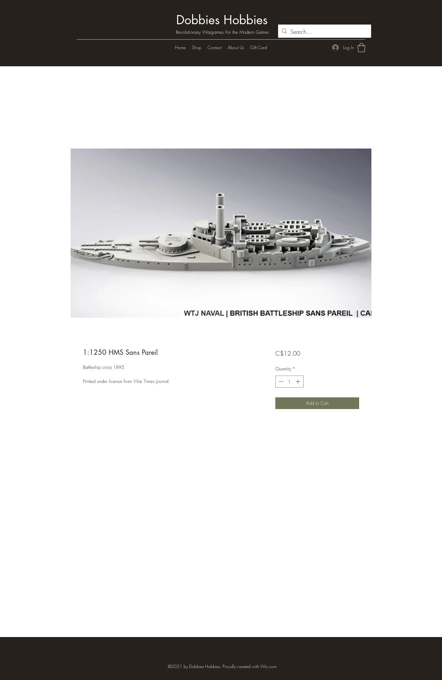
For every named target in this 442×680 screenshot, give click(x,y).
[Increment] (298, 381)
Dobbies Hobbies (222, 20)
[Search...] (324, 32)
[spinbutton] (289, 381)
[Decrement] (280, 381)
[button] (361, 47)
